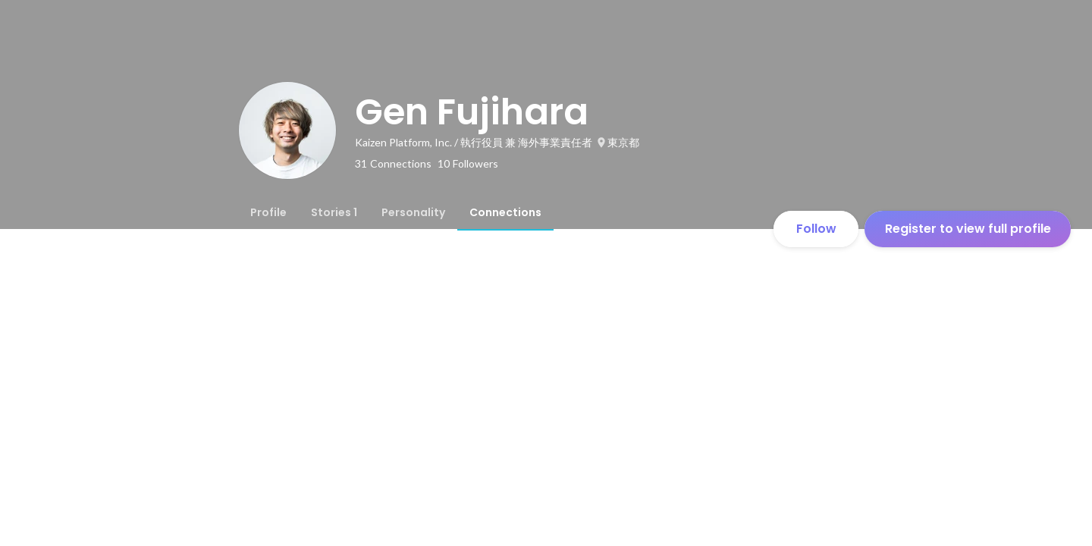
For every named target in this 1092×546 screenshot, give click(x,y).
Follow (816, 228)
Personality (413, 212)
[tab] (268, 212)
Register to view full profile (968, 228)
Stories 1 (334, 212)
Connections (505, 212)
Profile (268, 212)
